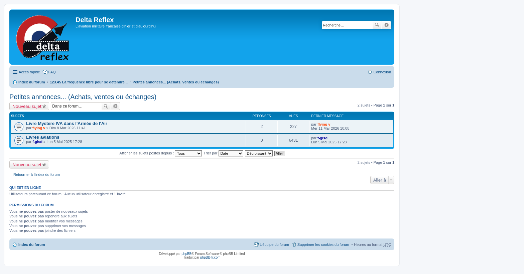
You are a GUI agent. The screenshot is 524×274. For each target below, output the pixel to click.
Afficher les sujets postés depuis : (160, 153)
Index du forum (31, 82)
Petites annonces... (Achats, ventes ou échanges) (176, 82)
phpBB (186, 254)
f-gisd (37, 142)
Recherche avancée (386, 25)
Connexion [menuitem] (382, 72)
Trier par (223, 153)
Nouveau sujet (26, 106)
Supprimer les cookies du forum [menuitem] (323, 245)
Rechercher (377, 25)
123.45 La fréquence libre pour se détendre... (89, 82)
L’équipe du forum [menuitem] (274, 245)
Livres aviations (42, 137)
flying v (38, 128)
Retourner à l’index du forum (36, 175)
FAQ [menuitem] (52, 72)
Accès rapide (29, 72)
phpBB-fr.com (210, 257)
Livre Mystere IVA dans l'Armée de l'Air (66, 123)
